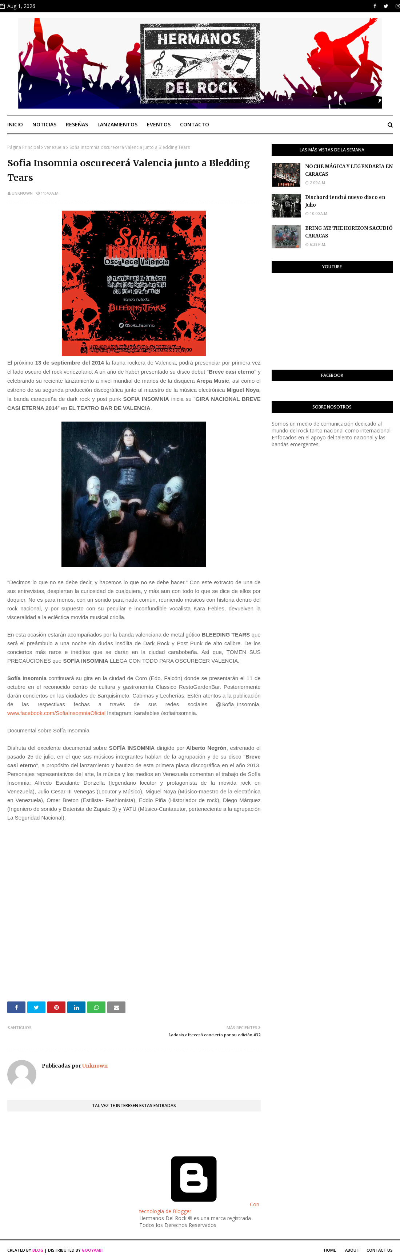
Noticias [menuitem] (44, 124)
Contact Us (380, 1250)
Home (330, 1250)
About (352, 1250)
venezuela (54, 147)
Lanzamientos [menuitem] (117, 124)
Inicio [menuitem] (15, 124)
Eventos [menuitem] (159, 124)
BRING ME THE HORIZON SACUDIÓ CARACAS (349, 232)
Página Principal (23, 147)
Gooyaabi (92, 1250)
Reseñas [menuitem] (77, 124)
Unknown (22, 193)
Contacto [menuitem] (194, 124)
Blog (37, 1250)
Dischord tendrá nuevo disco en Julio (345, 201)
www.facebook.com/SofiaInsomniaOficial (56, 713)
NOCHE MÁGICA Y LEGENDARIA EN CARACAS (349, 170)
